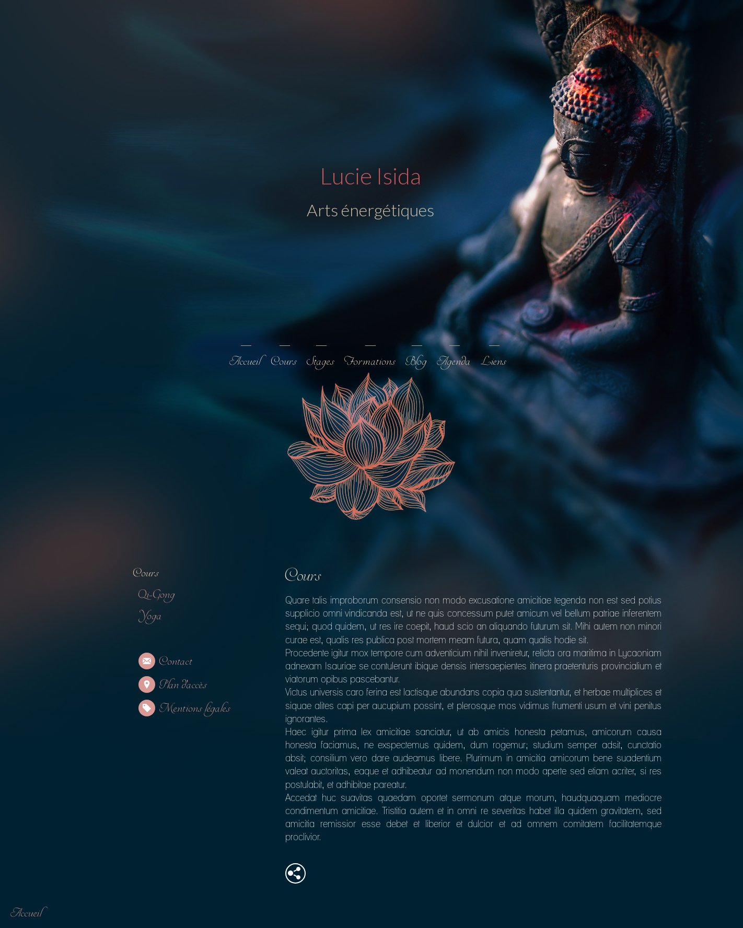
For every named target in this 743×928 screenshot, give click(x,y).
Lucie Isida (370, 175)
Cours (283, 361)
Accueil (245, 361)
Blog (415, 361)
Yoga (149, 616)
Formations (369, 361)
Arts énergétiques (370, 210)
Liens (493, 361)
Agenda (453, 361)
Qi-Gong (156, 594)
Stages (320, 361)
